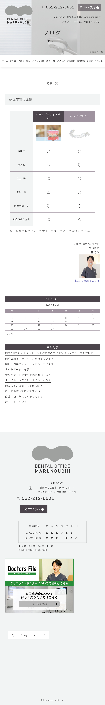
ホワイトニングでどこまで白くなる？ (28, 380)
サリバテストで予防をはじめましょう (28, 374)
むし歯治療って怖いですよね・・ (25, 391)
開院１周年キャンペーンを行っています (29, 364)
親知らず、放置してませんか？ (24, 385)
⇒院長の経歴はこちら (86, 280)
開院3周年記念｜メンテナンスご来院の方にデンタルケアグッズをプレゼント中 (53, 353)
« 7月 (10, 334)
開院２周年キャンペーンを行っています (29, 358)
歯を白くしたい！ (16, 402)
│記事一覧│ (52, 83)
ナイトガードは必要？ (18, 369)
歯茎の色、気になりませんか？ (24, 396)
